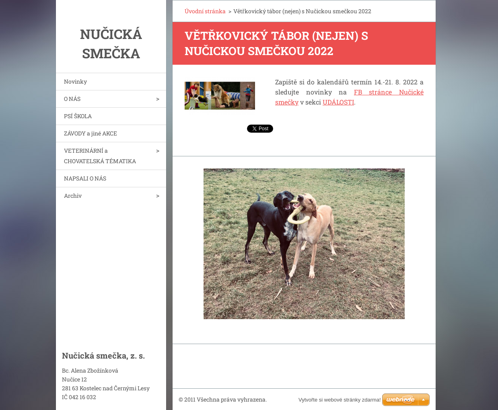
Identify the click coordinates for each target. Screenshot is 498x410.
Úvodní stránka (205, 11)
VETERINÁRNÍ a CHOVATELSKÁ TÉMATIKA (100, 156)
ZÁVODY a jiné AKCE (90, 133)
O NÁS (72, 98)
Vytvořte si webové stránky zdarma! (339, 400)
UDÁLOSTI (338, 102)
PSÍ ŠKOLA (78, 116)
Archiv (73, 195)
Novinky (75, 81)
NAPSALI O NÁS (85, 178)
